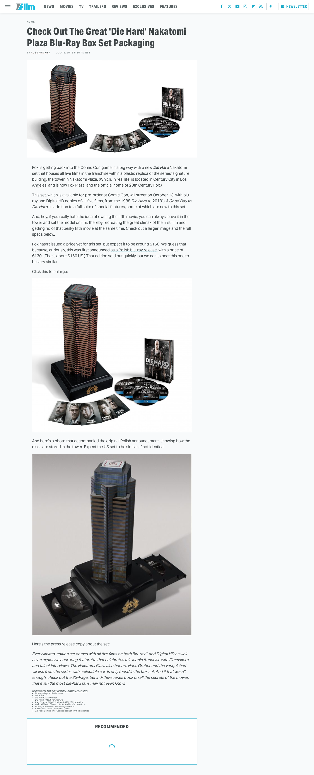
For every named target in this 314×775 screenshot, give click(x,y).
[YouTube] (237, 7)
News (31, 22)
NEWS (49, 6)
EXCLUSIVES (143, 6)
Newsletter (293, 6)
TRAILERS (97, 6)
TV (81, 6)
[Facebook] (221, 7)
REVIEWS (119, 6)
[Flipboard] (253, 7)
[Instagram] (245, 7)
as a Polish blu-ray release (134, 249)
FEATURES (169, 6)
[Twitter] (229, 7)
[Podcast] (270, 6)
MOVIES (66, 6)
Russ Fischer (40, 52)
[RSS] (261, 7)
